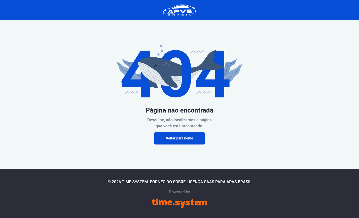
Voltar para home (179, 138)
